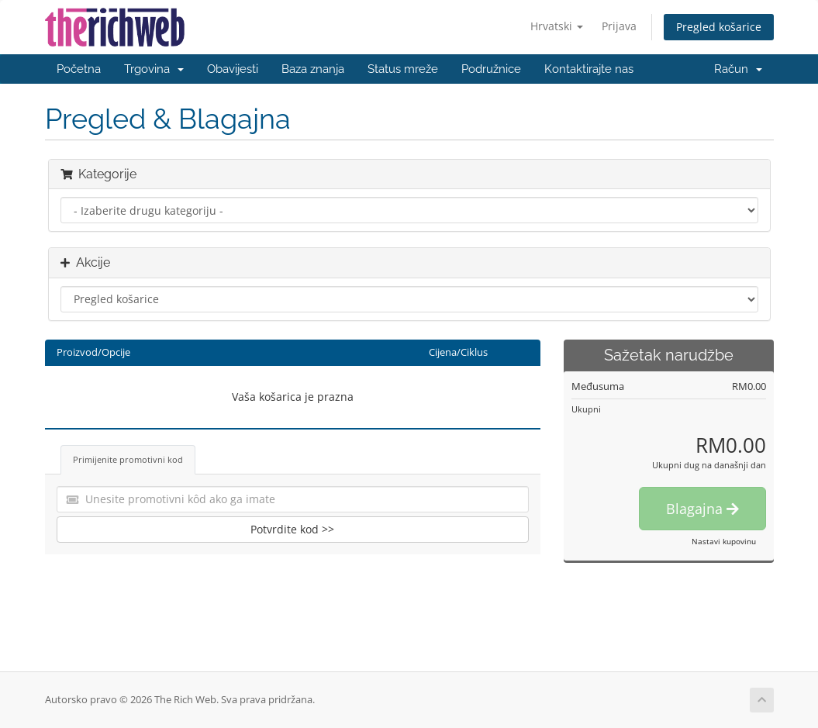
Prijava (619, 26)
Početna (79, 69)
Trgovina (154, 69)
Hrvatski (556, 26)
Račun (738, 69)
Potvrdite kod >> (292, 529)
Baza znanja (312, 69)
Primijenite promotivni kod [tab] (128, 459)
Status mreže (403, 69)
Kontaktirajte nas (588, 69)
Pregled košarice (718, 26)
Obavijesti (232, 69)
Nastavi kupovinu (724, 541)
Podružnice (491, 69)
